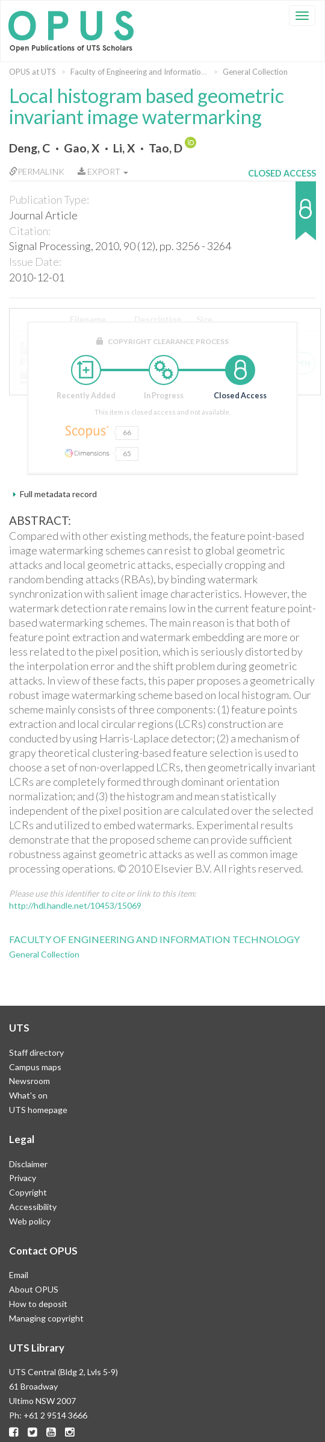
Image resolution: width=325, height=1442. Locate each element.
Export (103, 171)
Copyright (28, 1192)
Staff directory (36, 1052)
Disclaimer (28, 1164)
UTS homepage (38, 1110)
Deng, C (29, 148)
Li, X (124, 148)
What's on (28, 1095)
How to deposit (38, 1304)
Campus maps (35, 1067)
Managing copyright (46, 1318)
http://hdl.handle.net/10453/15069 (75, 905)
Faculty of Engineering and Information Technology (159, 72)
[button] (282, 216)
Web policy (30, 1221)
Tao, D (165, 148)
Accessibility (33, 1207)
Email (18, 1275)
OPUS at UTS (32, 72)
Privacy (22, 1178)
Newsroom (29, 1081)
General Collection (255, 72)
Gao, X (81, 148)
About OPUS (33, 1289)
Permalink (36, 171)
